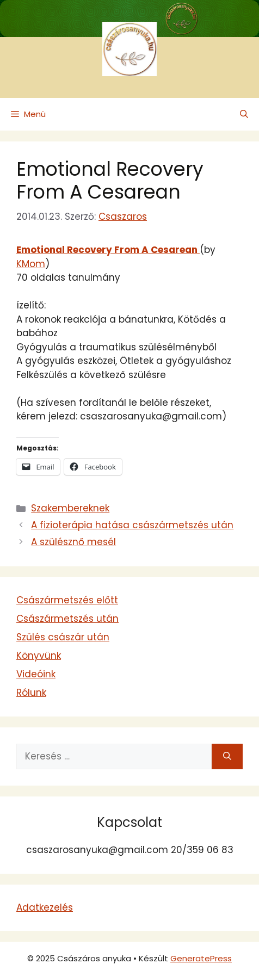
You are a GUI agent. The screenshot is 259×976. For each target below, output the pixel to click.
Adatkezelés (44, 907)
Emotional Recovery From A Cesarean (109, 180)
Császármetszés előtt (67, 600)
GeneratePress (201, 958)
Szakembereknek (70, 508)
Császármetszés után (67, 618)
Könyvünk (38, 655)
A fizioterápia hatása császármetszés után (132, 525)
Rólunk (31, 692)
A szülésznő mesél (73, 541)
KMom (30, 263)
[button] (244, 114)
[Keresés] (227, 757)
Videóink (35, 674)
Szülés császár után (62, 637)
